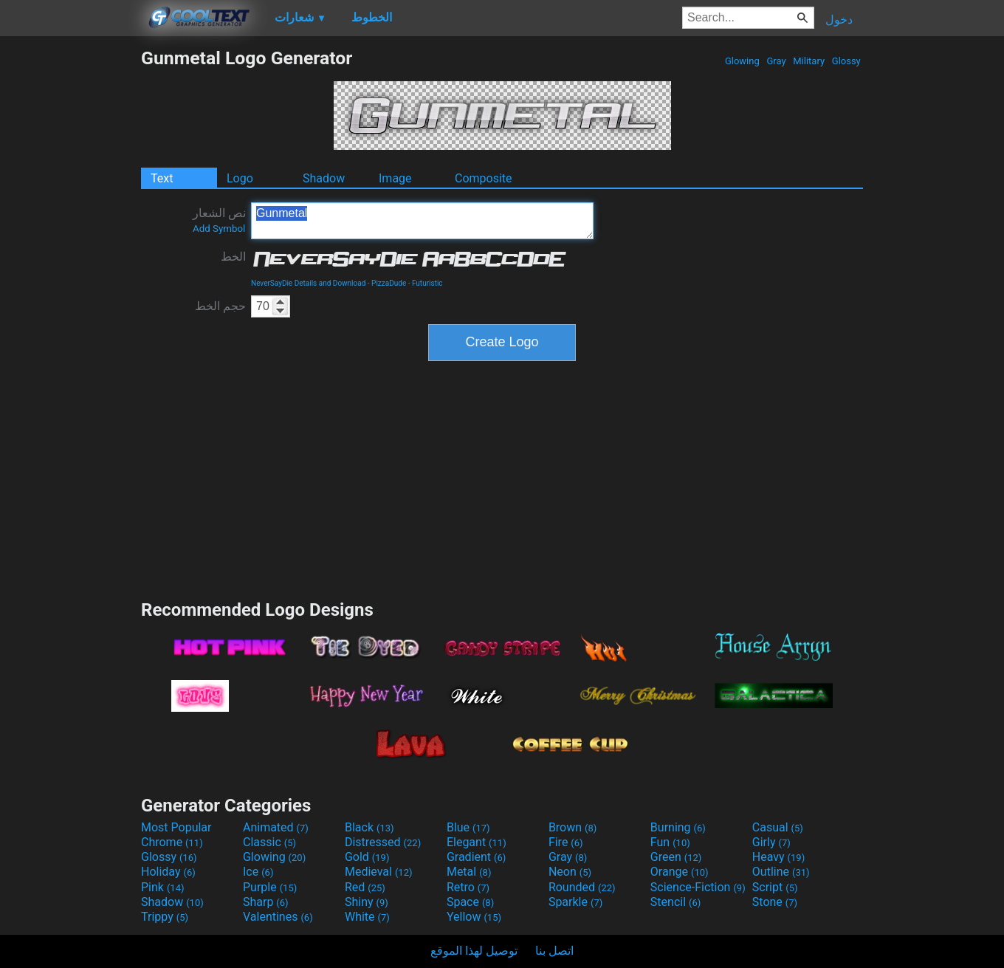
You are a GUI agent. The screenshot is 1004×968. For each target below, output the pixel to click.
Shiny (366, 902)
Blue (468, 827)
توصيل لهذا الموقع (474, 951)
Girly (771, 842)
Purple (270, 887)
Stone (774, 902)
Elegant (476, 842)
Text (162, 178)
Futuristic (427, 283)
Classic (269, 842)
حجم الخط (220, 306)
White (367, 917)
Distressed (383, 842)
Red (365, 887)
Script (775, 887)
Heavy (778, 857)
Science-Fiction (698, 887)
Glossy (846, 60)
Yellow (474, 917)
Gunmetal (422, 220)
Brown (572, 827)
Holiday (168, 872)
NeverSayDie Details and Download (308, 283)
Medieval (379, 872)
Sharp (266, 902)
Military (809, 60)
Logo (240, 178)
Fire (566, 842)
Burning (678, 827)
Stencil (675, 902)
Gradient (476, 857)
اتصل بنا (554, 951)
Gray (776, 60)
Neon (570, 872)
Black (369, 827)
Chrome (172, 842)
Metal (469, 872)
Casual (777, 827)
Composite (483, 178)
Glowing (742, 60)
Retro (468, 887)
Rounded (582, 887)
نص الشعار (219, 220)
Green (676, 857)
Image (395, 178)
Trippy (164, 917)
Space (470, 902)
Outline (781, 872)
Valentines (278, 917)
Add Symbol (219, 228)
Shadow (324, 178)
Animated (276, 827)
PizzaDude (388, 283)
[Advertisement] (70, 268)
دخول (839, 20)
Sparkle (575, 902)
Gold (367, 857)
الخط (233, 257)
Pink (163, 887)
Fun (670, 842)
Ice (258, 872)
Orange (679, 872)
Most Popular (176, 827)
